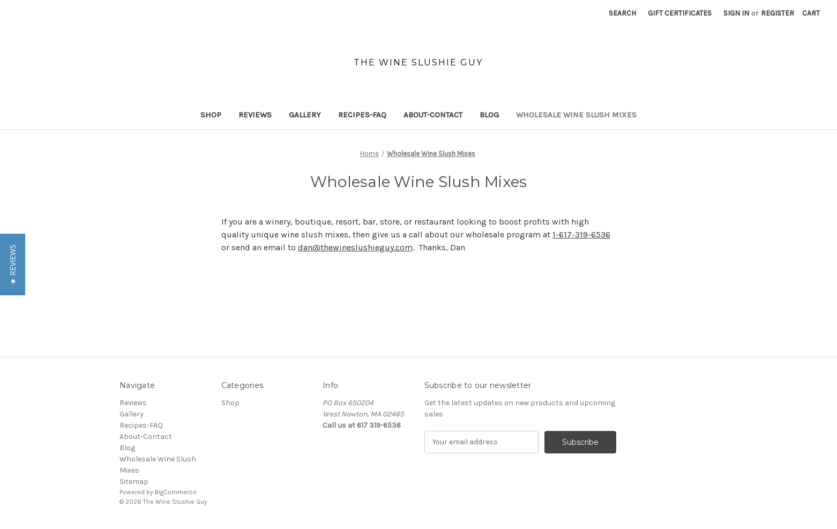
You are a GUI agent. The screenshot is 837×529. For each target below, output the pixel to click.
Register (777, 13)
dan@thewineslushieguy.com (355, 247)
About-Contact (432, 115)
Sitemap (133, 481)
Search (622, 13)
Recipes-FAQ (362, 115)
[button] (12, 264)
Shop (210, 115)
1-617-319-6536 (581, 234)
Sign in (736, 13)
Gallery (305, 115)
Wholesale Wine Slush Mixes (576, 115)
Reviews (255, 115)
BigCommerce (176, 492)
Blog (489, 115)
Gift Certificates (680, 13)
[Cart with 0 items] (811, 13)
